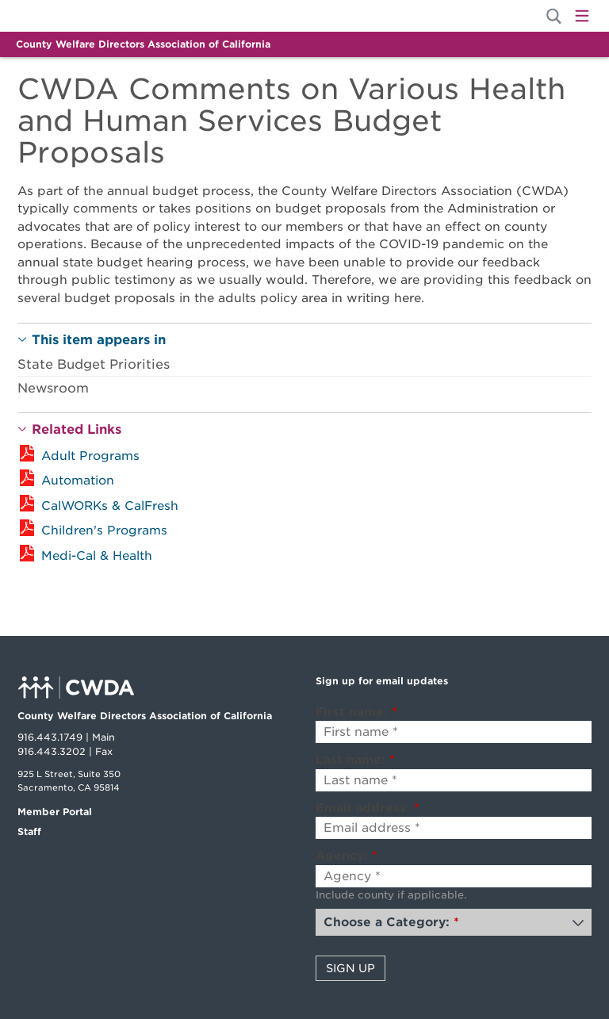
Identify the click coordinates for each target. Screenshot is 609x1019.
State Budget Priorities (93, 364)
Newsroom (53, 388)
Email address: (367, 808)
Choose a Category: (391, 922)
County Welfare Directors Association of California (143, 44)
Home (71, 16)
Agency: (346, 856)
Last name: (355, 760)
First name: (356, 712)
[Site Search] (554, 16)
